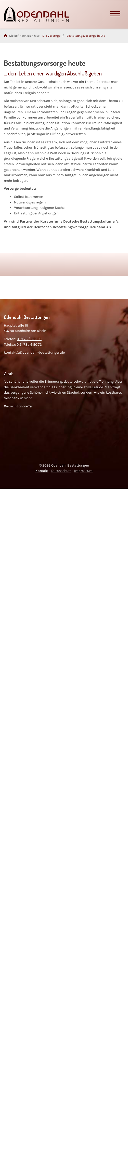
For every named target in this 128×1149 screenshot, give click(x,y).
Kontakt (41, 471)
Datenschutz (61, 471)
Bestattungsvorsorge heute (86, 35)
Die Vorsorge (51, 35)
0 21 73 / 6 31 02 (29, 339)
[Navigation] (115, 14)
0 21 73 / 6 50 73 (29, 344)
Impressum (83, 471)
